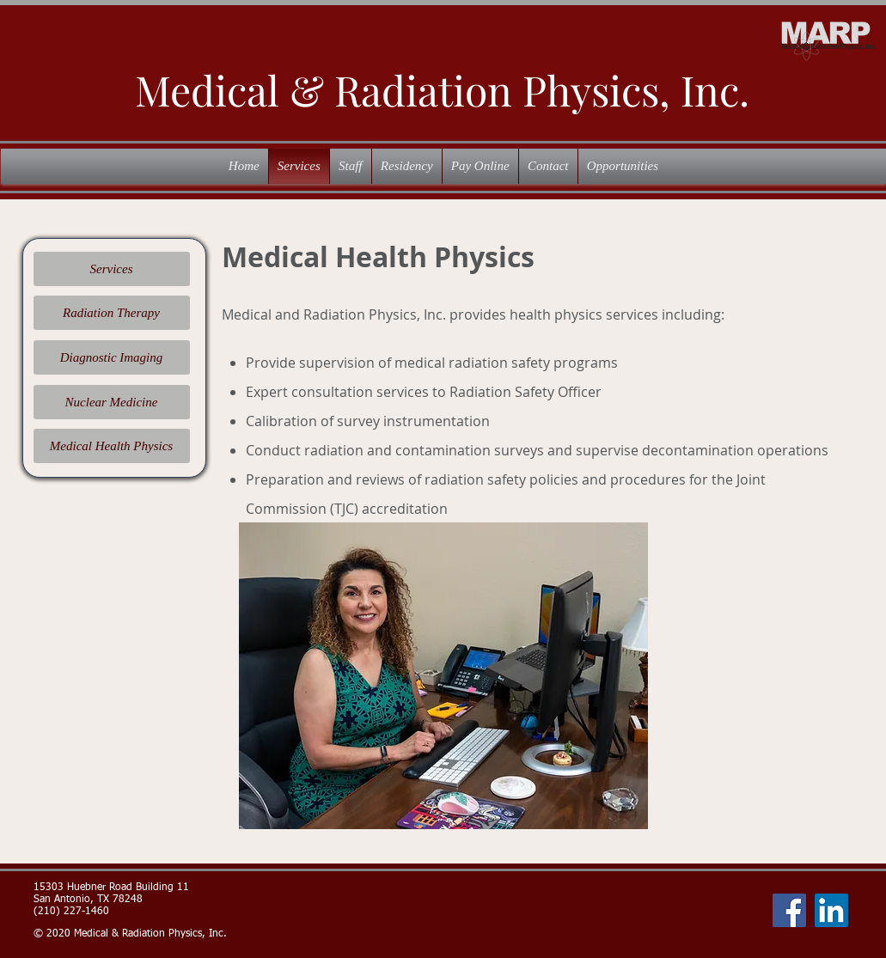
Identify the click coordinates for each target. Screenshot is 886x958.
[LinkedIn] (831, 910)
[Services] (112, 269)
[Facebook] (789, 910)
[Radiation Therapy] (112, 313)
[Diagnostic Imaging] (112, 357)
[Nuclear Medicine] (112, 402)
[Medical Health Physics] (112, 446)
